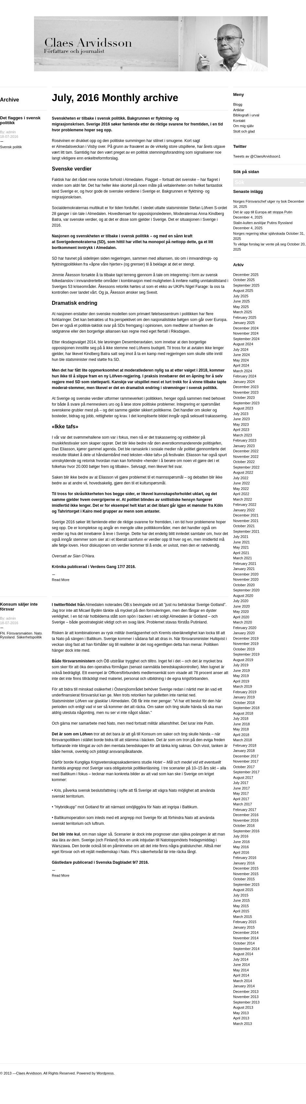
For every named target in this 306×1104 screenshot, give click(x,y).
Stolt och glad (244, 131)
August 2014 (243, 954)
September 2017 (246, 772)
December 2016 (245, 815)
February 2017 (244, 810)
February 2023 (244, 440)
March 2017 (242, 804)
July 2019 (240, 665)
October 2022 (244, 462)
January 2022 (244, 510)
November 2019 (245, 644)
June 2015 (241, 900)
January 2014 (244, 986)
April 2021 (241, 553)
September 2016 (246, 831)
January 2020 (244, 633)
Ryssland (7, 637)
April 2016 (241, 852)
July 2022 (240, 478)
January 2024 (244, 382)
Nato (38, 633)
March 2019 (242, 686)
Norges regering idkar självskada (259, 233)
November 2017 (245, 761)
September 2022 (246, 467)
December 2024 (245, 328)
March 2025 (242, 312)
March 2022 (242, 499)
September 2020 (246, 590)
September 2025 (246, 285)
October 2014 (244, 943)
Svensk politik (11, 147)
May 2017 (241, 793)
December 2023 (245, 387)
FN (2, 633)
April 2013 (241, 1018)
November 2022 (245, 456)
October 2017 (244, 767)
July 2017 (240, 783)
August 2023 (243, 408)
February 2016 (244, 858)
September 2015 (246, 884)
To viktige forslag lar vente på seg (259, 244)
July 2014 (240, 959)
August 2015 (243, 890)
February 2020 (244, 628)
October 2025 (244, 280)
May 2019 (241, 676)
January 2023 (244, 446)
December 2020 (245, 574)
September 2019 (246, 654)
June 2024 (241, 355)
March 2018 (242, 740)
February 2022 (244, 504)
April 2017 (241, 799)
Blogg (237, 104)
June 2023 (241, 419)
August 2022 (243, 472)
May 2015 (241, 906)
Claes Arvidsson (29, 1073)
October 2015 (244, 879)
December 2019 (245, 638)
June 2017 (241, 788)
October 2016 (244, 825)
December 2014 (245, 932)
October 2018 (244, 703)
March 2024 (242, 371)
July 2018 (240, 718)
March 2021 (242, 558)
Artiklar (238, 110)
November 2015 (245, 874)
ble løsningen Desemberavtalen (125, 342)
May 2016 (241, 847)
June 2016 (241, 842)
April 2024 (241, 365)
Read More (60, 580)
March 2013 (242, 1024)
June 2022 (241, 483)
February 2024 (244, 376)
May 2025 (241, 307)
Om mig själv (243, 126)
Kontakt (239, 121)
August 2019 (243, 660)
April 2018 (241, 735)
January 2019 (244, 697)
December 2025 (245, 275)
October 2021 (244, 526)
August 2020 (243, 596)
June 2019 (241, 670)
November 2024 (245, 333)
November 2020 (245, 579)
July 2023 (240, 414)
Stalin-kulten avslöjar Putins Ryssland (262, 223)
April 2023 (241, 430)
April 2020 (241, 617)
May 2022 (241, 489)
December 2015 (245, 868)
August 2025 (243, 290)
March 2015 (242, 917)
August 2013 (243, 1007)
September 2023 (246, 403)
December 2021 (245, 515)
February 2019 (244, 692)
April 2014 (241, 975)
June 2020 (241, 606)
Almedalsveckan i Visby (76, 146)
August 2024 (243, 344)
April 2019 (241, 681)
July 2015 (240, 895)
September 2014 (246, 949)
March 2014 (242, 981)
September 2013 (246, 1002)
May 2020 (241, 611)
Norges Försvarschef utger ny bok (260, 201)
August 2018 (243, 713)
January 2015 (244, 927)
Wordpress (105, 1073)
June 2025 (241, 301)
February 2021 (244, 563)
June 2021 (241, 542)
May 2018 (241, 729)
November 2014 (245, 938)
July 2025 (240, 296)
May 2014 (241, 970)
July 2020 (240, 601)
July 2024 (240, 349)
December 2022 (245, 451)
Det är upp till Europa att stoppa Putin (262, 212)
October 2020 (244, 585)
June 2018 (241, 724)
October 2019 (244, 649)
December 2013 (245, 991)
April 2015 (241, 911)
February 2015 (244, 922)
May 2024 (241, 360)
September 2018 (246, 708)
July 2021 (240, 537)
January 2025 (244, 323)
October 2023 (244, 397)
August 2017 (243, 777)
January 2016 (244, 863)
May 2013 (241, 1013)
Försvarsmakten (19, 633)
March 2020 (242, 622)
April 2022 (241, 494)
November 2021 (245, 521)
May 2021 (241, 547)
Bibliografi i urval (246, 115)
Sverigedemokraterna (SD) (80, 242)
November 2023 (245, 392)
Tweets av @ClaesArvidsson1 (256, 156)
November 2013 (245, 997)
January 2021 (244, 569)
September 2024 (246, 339)
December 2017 (245, 756)
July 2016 (240, 836)
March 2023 (242, 435)
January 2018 (244, 751)
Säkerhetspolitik (29, 637)
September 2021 (246, 531)
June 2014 (241, 965)
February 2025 (244, 317)
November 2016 (245, 820)
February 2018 (244, 745)
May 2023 (241, 424)
